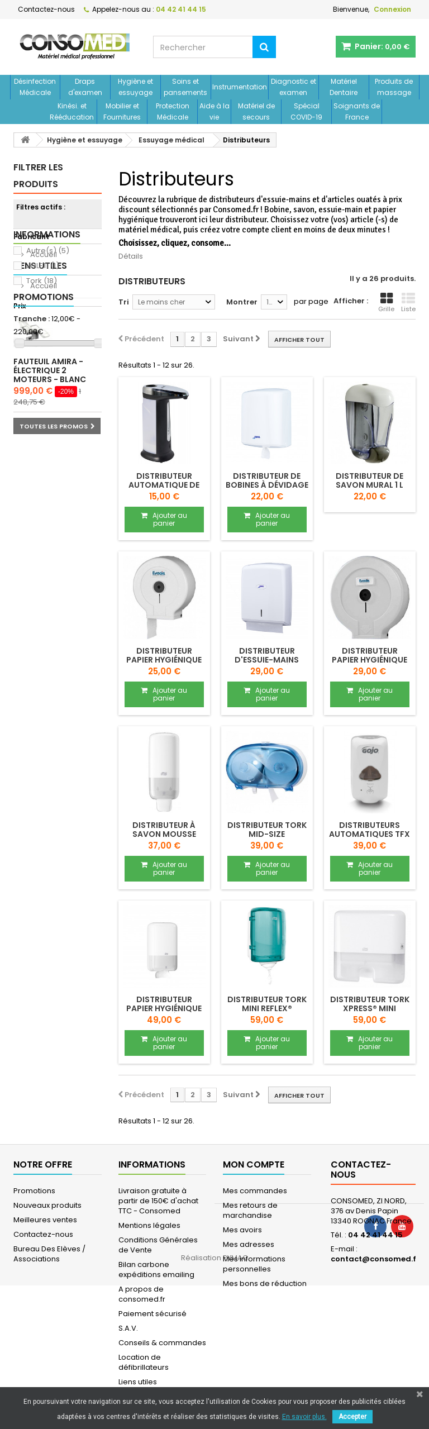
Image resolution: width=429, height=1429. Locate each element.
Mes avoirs (242, 1230)
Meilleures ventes (45, 1219)
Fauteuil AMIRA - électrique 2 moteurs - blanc (49, 543)
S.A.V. (128, 1328)
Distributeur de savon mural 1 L (369, 480)
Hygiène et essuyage (135, 87)
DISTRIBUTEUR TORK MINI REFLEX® (267, 1004)
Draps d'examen (85, 87)
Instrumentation (239, 87)
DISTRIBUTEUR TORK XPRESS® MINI (369, 1004)
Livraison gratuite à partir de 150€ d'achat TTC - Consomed (158, 1200)
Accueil (42, 392)
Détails (130, 256)
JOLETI (42, 265)
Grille (386, 302)
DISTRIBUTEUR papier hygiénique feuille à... (164, 1008)
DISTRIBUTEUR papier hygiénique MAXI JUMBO (369, 659)
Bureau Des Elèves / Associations (49, 1254)
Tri (123, 302)
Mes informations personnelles (254, 1264)
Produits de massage (394, 87)
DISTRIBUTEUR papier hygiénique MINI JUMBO (164, 659)
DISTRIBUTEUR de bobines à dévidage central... (267, 484)
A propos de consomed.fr (141, 1294)
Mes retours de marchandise (250, 1210)
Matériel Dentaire (344, 87)
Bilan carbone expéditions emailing (156, 1269)
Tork (41, 280)
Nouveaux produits (47, 1205)
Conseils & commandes (162, 1342)
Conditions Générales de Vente (158, 1245)
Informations (46, 371)
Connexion (392, 9)
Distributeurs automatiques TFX (369, 830)
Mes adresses (248, 1244)
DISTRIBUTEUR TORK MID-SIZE (267, 830)
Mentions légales (149, 1225)
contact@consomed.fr (375, 1259)
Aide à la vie (214, 111)
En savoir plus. (304, 1417)
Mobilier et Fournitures (122, 111)
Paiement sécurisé (152, 1313)
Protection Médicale (172, 111)
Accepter (352, 1417)
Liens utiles (40, 421)
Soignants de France (356, 111)
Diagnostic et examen (293, 87)
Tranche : (31, 319)
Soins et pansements (185, 87)
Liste (408, 302)
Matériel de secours (256, 111)
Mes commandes (255, 1190)
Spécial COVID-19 (306, 111)
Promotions (43, 470)
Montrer (242, 302)
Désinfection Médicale (35, 87)
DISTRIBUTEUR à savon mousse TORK (164, 834)
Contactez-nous (46, 9)
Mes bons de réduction (265, 1283)
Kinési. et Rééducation (72, 111)
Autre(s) (47, 250)
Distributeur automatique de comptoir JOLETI (164, 484)
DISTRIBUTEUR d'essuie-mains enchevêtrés (267, 659)
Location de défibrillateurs (143, 1362)
